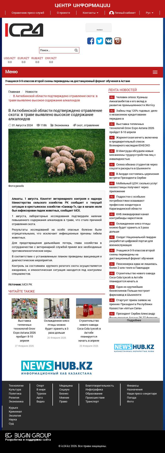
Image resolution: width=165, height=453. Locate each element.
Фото (130, 401)
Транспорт (92, 401)
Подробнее (134, 320)
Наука (13, 419)
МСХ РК (27, 284)
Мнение (64, 397)
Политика (15, 393)
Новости (31, 92)
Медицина (66, 385)
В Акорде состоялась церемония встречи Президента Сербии (134, 176)
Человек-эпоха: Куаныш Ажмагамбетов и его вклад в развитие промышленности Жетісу (132, 101)
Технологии (16, 385)
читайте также (21, 291)
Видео (40, 401)
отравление (91, 125)
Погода (131, 397)
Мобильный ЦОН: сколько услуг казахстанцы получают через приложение (133, 187)
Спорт (40, 385)
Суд (11, 423)
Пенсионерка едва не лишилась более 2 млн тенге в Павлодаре (133, 266)
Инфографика (94, 389)
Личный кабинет (122, 13)
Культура (15, 389)
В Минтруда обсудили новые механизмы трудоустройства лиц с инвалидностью (132, 155)
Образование (94, 393)
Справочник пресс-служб (28, 13)
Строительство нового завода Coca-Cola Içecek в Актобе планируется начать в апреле (89, 330)
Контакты (90, 13)
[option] (82, 81)
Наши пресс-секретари (142, 393)
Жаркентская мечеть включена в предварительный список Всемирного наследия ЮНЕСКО (133, 141)
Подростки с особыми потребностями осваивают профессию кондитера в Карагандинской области (127, 202)
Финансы (133, 385)
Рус (149, 13)
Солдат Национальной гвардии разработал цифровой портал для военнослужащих (132, 241)
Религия (14, 397)
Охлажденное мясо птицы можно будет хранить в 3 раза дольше (56, 326)
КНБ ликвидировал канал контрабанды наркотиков (129, 216)
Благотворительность (100, 385)
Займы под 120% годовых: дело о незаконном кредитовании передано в (133, 114)
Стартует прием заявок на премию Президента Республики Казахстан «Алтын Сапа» (130, 304)
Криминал (15, 411)
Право (63, 401)
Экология (15, 415)
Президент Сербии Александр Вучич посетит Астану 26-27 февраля (133, 316)
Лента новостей (122, 90)
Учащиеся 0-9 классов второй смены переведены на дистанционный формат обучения (132, 254)
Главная (14, 92)
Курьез (13, 408)
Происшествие (95, 397)
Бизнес (64, 393)
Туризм (41, 393)
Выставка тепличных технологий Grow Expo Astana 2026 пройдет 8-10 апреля (24, 330)
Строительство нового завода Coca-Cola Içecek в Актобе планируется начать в (132, 277)
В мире (41, 389)
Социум (64, 389)
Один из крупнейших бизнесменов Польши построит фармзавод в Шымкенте (129, 291)
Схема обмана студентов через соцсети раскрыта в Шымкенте (133, 166)
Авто (40, 397)
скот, (80, 125)
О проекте (63, 13)
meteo (100, 30)
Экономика (61, 125)
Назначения (134, 389)
